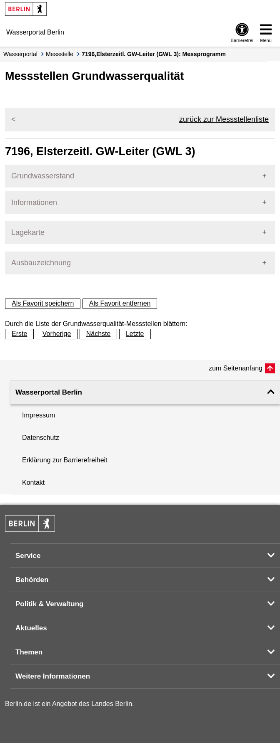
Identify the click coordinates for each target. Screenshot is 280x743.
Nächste (98, 333)
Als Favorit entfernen (120, 303)
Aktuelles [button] (31, 628)
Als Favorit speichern (43, 303)
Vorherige (56, 333)
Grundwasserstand (42, 176)
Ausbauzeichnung (41, 263)
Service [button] (28, 556)
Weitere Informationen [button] (52, 676)
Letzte (135, 333)
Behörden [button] (31, 580)
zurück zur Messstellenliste (224, 119)
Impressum (38, 415)
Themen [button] (28, 652)
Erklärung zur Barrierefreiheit (65, 460)
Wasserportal (20, 54)
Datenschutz (40, 437)
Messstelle (59, 54)
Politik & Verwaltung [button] (49, 604)
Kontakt (33, 482)
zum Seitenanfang (235, 368)
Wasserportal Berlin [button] (48, 392)
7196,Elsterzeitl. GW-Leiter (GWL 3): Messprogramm (154, 54)
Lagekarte (28, 232)
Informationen (34, 202)
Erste (19, 333)
